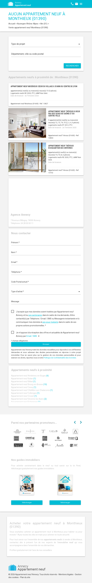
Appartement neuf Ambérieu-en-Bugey (30, 376)
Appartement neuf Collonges (25, 393)
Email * (14, 262)
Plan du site (25, 577)
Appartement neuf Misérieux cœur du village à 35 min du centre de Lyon (44, 86)
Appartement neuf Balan (23, 378)
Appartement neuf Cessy (23, 387)
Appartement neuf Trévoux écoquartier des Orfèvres (61, 147)
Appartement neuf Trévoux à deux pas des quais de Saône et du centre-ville (64, 113)
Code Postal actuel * (20, 282)
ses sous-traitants (50, 322)
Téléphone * (16, 272)
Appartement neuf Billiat (23, 381)
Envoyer (46, 344)
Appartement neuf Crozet (24, 396)
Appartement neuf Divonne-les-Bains (29, 399)
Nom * (14, 252)
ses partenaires (35, 315)
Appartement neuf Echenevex (25, 402)
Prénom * (15, 242)
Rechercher (72, 66)
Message (15, 301)
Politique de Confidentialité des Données (60, 358)
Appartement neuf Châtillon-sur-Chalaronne (32, 390)
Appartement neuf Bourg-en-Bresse (29, 384)
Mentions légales (66, 574)
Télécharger (27, 503)
